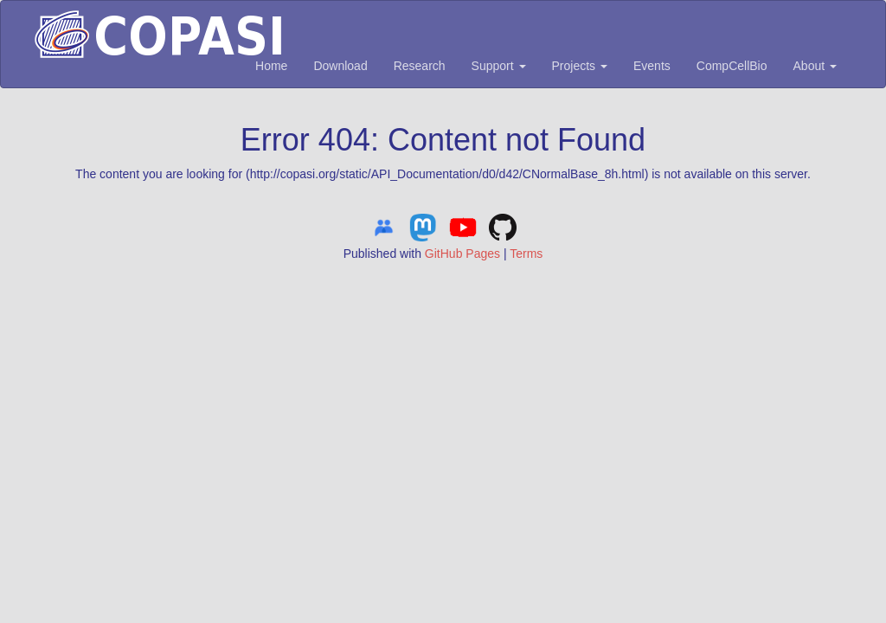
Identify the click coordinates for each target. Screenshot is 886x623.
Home (271, 66)
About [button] (815, 66)
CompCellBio (732, 66)
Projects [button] (579, 66)
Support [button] (499, 66)
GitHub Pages (462, 253)
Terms (526, 253)
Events (652, 66)
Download (340, 66)
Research (420, 66)
